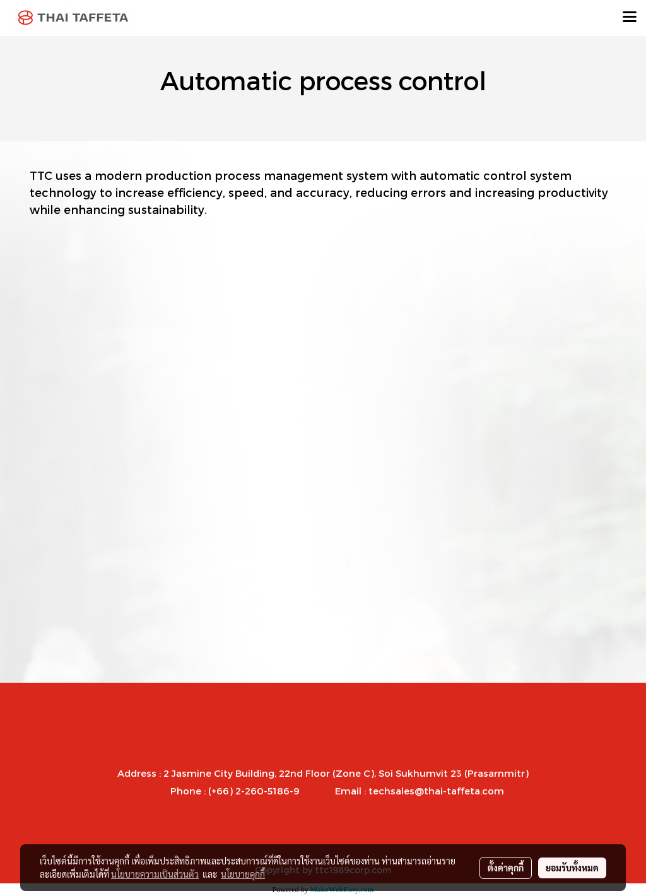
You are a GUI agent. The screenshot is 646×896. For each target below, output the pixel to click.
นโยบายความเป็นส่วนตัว (155, 874)
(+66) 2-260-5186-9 (254, 790)
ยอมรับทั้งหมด (572, 867)
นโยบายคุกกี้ (243, 874)
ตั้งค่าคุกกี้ (506, 867)
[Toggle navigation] (629, 18)
